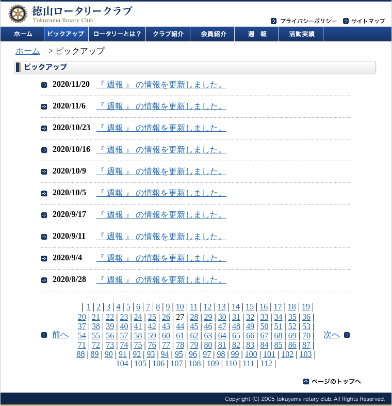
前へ (60, 334)
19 (306, 306)
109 (213, 363)
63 (208, 335)
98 (221, 354)
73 (110, 344)
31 (236, 317)
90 (109, 354)
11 (194, 306)
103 (305, 354)
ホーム (27, 50)
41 (138, 326)
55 (96, 335)
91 (123, 354)
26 (166, 317)
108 (195, 363)
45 (194, 326)
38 (96, 326)
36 (306, 317)
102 (287, 354)
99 (235, 354)
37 (82, 326)
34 (278, 317)
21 (96, 317)
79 (194, 344)
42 (152, 326)
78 (180, 344)
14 (236, 306)
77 (166, 344)
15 (250, 306)
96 (193, 354)
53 (306, 326)
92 (137, 354)
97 (207, 354)
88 (80, 354)
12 (208, 306)
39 (110, 326)
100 (251, 354)
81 (222, 344)
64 (222, 335)
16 (263, 306)
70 (306, 335)
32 (250, 317)
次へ (331, 334)
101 (269, 354)
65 (236, 335)
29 (208, 317)
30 (222, 317)
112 (266, 363)
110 (231, 363)
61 (180, 335)
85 (278, 344)
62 (194, 335)
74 (124, 344)
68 (278, 335)
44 (180, 326)
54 (82, 335)
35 (292, 317)
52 (292, 326)
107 (176, 363)
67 (264, 335)
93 (150, 354)
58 (138, 335)
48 (236, 326)
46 (208, 326)
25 (152, 317)
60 (166, 335)
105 (140, 363)
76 (152, 344)
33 (264, 317)
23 (124, 317)
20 (82, 317)
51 (278, 326)
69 (292, 335)
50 (264, 326)
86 (292, 344)
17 (278, 306)
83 (250, 344)
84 (264, 344)
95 (179, 354)
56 (110, 335)
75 (138, 344)
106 (158, 363)
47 (222, 326)
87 (306, 344)
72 (96, 344)
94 (165, 354)
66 (250, 335)
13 (222, 306)
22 (110, 317)
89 (95, 354)
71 (82, 344)
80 (208, 344)
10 (180, 306)
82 (236, 344)
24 (138, 317)
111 (249, 363)
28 (194, 317)
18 (292, 306)
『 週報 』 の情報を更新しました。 (161, 84)
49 (250, 326)
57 (124, 335)
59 (152, 335)
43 (166, 326)
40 (124, 326)
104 (122, 363)
